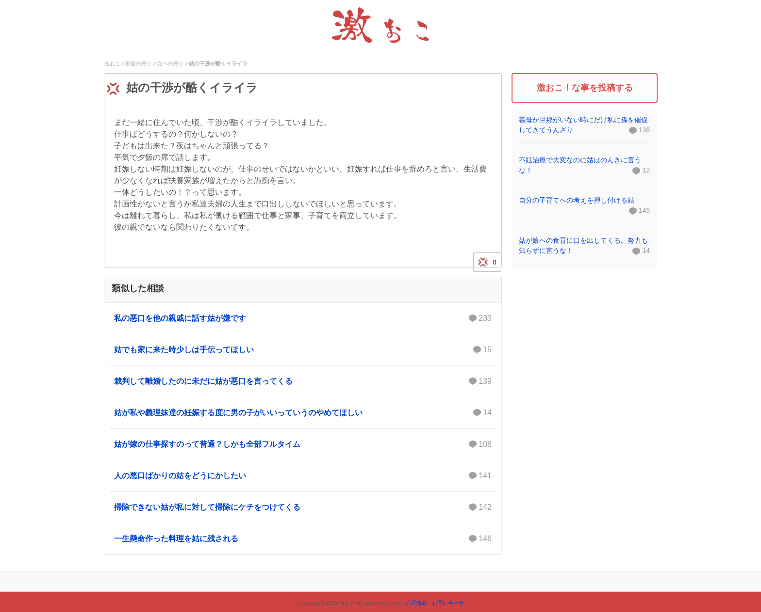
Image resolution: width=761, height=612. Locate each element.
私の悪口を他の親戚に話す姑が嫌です (303, 318)
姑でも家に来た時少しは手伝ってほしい (303, 350)
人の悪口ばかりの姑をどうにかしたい (303, 476)
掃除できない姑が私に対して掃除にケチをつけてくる (303, 507)
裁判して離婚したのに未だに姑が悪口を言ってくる (303, 381)
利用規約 (417, 603)
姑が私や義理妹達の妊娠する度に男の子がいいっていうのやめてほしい (303, 413)
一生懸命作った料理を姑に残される (303, 539)
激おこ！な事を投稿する (585, 88)
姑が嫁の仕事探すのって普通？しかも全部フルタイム (303, 444)
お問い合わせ (448, 603)
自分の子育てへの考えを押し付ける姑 (576, 200)
